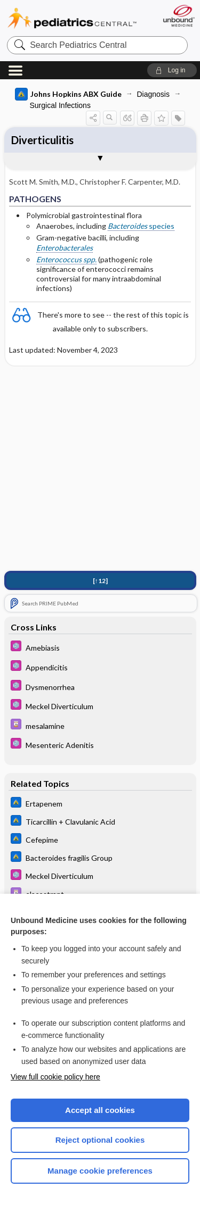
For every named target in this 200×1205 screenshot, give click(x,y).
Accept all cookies (100, 1110)
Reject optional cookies (100, 1139)
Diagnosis (153, 94)
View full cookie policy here (55, 1077)
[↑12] (100, 581)
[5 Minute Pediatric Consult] (100, 647)
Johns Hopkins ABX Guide (68, 94)
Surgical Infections (60, 105)
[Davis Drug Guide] (100, 725)
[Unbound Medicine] (178, 16)
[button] (172, 70)
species (141, 225)
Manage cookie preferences (100, 1170)
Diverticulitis (42, 140)
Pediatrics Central (72, 18)
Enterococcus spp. (66, 259)
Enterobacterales (64, 247)
